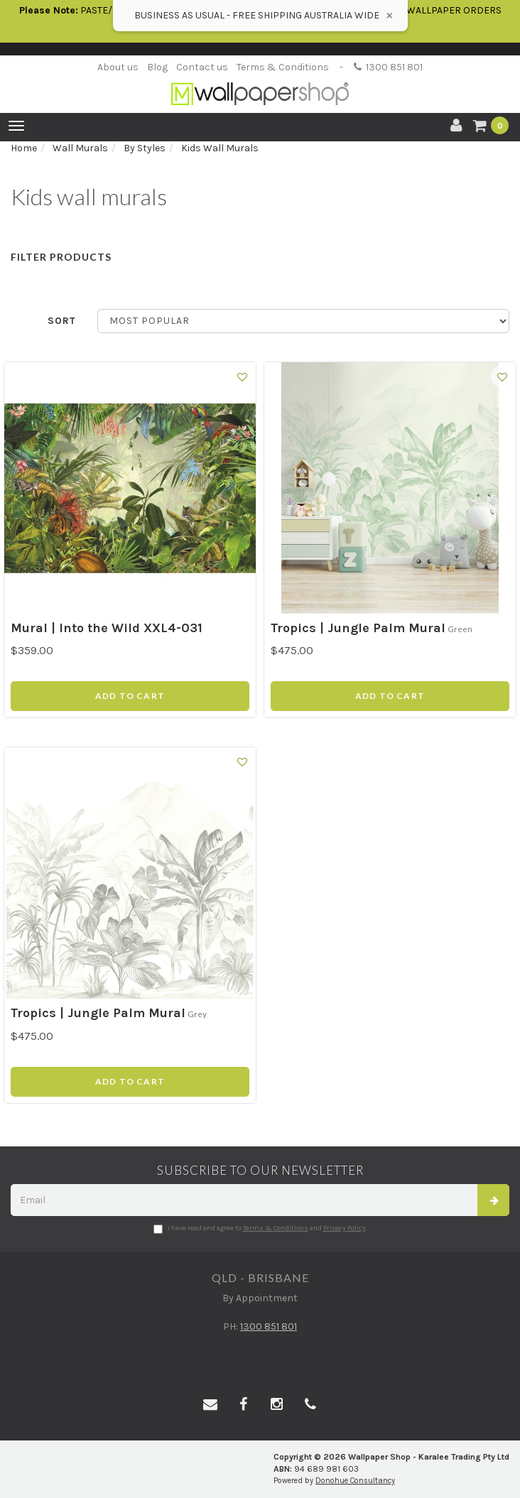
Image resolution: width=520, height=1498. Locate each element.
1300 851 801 (388, 67)
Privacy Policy (344, 1228)
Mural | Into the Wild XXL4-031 (106, 628)
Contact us (202, 67)
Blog (157, 67)
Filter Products (61, 256)
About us (118, 67)
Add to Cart (130, 695)
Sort (62, 321)
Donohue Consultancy (355, 1480)
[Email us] (210, 1405)
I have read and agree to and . (260, 1229)
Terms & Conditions (283, 67)
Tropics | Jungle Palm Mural (358, 628)
